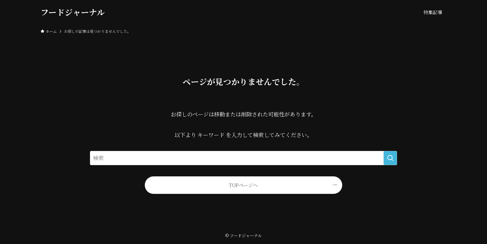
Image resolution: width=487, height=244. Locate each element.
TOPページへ (243, 184)
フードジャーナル (73, 12)
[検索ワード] (243, 158)
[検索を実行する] (390, 158)
